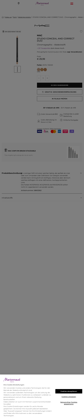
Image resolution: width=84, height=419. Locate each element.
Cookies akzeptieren (68, 391)
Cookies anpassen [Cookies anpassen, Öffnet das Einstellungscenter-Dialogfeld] (69, 397)
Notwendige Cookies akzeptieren (68, 402)
